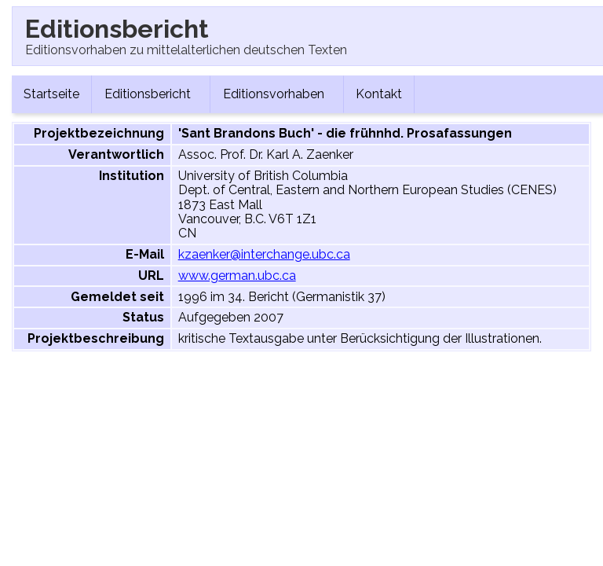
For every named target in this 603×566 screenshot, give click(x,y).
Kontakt (379, 93)
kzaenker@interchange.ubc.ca (264, 254)
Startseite (51, 93)
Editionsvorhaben (277, 93)
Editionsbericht (150, 93)
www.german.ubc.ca (237, 275)
